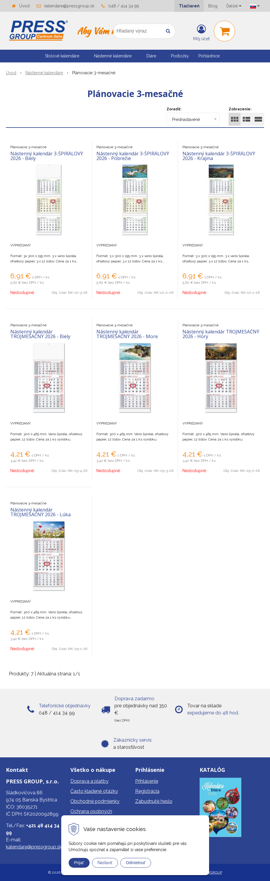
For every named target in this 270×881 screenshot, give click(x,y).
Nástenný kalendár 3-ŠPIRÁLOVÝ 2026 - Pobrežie (132, 156)
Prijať (79, 862)
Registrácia (147, 791)
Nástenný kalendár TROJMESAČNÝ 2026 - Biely (40, 334)
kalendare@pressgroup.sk (69, 6)
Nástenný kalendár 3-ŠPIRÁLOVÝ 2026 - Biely (46, 156)
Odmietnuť (135, 862)
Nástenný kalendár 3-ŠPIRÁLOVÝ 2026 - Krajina (218, 156)
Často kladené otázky (94, 791)
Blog (212, 6)
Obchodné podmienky (94, 801)
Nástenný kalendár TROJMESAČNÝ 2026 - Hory (220, 334)
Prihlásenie (146, 781)
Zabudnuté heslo (153, 801)
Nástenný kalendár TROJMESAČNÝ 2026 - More (127, 334)
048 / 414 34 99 (123, 6)
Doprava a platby (89, 781)
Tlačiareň (189, 6)
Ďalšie (233, 6)
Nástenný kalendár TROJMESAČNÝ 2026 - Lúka (40, 512)
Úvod (24, 6)
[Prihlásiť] (201, 32)
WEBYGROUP (211, 872)
